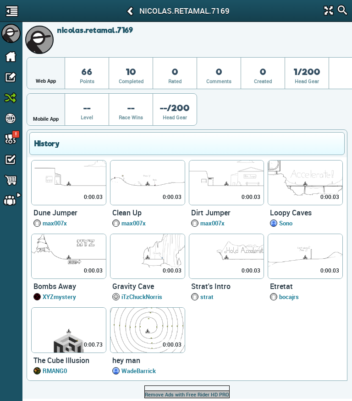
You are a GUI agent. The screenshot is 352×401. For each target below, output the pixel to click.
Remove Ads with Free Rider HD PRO (187, 394)
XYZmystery (59, 296)
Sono (285, 223)
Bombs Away (54, 286)
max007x (55, 223)
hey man (126, 360)
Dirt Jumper (211, 213)
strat (207, 296)
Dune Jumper (55, 213)
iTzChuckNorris (141, 296)
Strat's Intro (211, 286)
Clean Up (127, 213)
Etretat (281, 286)
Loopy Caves (291, 213)
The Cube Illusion (61, 360)
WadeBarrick (138, 370)
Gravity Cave (133, 286)
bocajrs (289, 296)
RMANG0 (55, 370)
